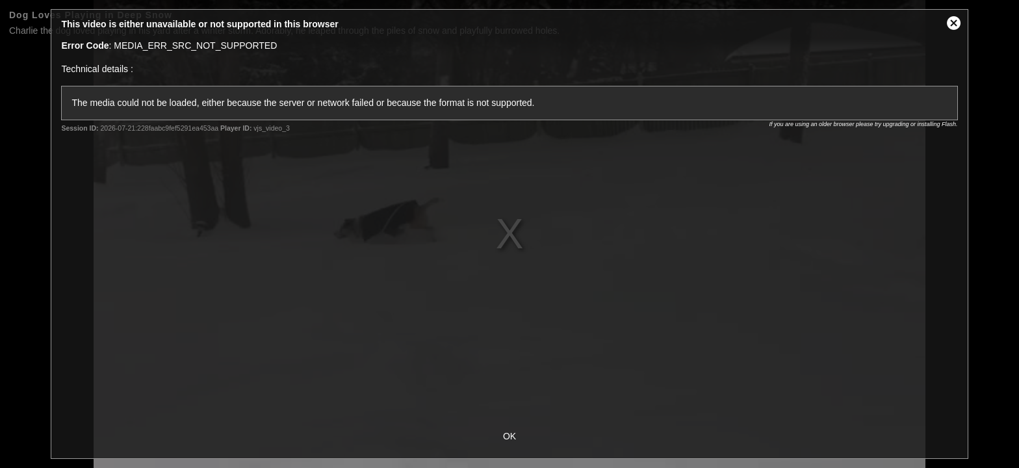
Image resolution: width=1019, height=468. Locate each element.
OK (509, 436)
